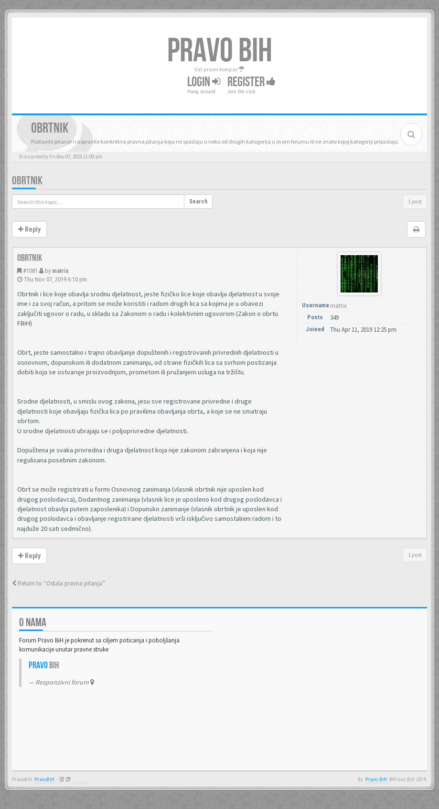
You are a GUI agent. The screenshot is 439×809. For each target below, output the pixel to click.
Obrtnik (27, 181)
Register (251, 82)
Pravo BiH (376, 779)
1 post (415, 201)
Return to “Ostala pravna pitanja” (58, 583)
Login (203, 82)
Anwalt (81, 779)
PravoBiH (44, 779)
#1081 (30, 270)
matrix (60, 270)
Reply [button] (29, 229)
